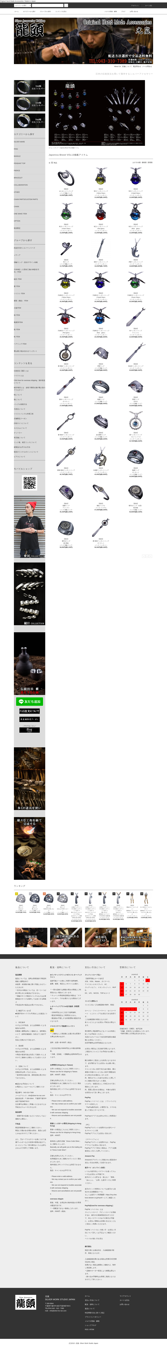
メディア (56, 147)
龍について (18, 399)
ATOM (92, 1329)
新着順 (150, 162)
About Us (117, 66)
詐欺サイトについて (21, 423)
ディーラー (18, 433)
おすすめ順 (137, 162)
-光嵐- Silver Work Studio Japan (86, 1343)
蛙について (18, 395)
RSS (86, 1329)
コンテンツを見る (59, 11)
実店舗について (19, 438)
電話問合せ (137, 66)
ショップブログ (90, 1325)
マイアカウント (125, 1296)
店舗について (127, 66)
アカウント (133, 5)
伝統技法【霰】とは (21, 371)
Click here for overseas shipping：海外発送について (29, 381)
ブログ (121, 11)
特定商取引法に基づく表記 (94, 1313)
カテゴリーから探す (27, 11)
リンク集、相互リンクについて (25, 442)
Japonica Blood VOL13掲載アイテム (69, 147)
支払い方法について (92, 1300)
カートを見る (124, 1300)
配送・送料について (92, 1304)
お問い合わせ (132, 11)
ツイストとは (19, 376)
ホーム (16, 11)
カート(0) (147, 5)
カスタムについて (20, 428)
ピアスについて (19, 457)
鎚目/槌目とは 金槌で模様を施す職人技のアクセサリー (29, 389)
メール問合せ (147, 66)
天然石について (19, 409)
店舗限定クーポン (20, 418)
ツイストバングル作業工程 (23, 414)
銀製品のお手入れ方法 (22, 447)
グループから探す (44, 11)
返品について (90, 1308)
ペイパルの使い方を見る (94, 1238)
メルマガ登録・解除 (109, 11)
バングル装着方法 (20, 404)
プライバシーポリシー (93, 1317)
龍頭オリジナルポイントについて (26, 452)
